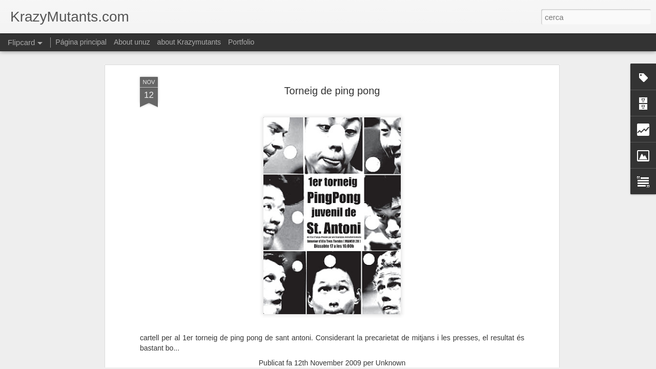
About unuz (132, 42)
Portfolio (241, 42)
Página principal (81, 42)
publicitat (375, 294)
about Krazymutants (189, 42)
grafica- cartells (333, 294)
